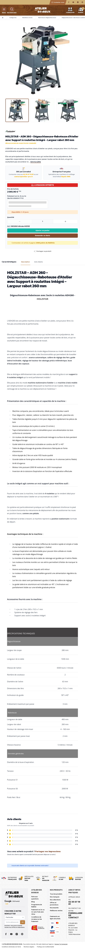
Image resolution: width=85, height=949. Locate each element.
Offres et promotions (54, 903)
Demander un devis (42, 235)
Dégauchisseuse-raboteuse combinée (20, 143)
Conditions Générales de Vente (11, 947)
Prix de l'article (12, 189)
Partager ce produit (42, 251)
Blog (33, 902)
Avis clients (38, 262)
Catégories (12, 17)
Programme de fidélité (36, 905)
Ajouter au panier (43, 230)
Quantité (10, 217)
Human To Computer (61, 944)
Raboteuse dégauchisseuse (47, 17)
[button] (42, 251)
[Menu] (4, 9)
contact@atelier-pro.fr (23, 176)
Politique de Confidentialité (45, 947)
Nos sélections (55, 900)
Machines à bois (27, 17)
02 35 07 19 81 (28, 174)
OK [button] (23, 922)
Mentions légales (29, 947)
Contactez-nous (57, 2)
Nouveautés (54, 908)
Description (25, 262)
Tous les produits (56, 894)
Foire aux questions (35, 897)
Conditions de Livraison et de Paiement (36, 919)
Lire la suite (35, 161)
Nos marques (54, 897)
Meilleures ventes (56, 910)
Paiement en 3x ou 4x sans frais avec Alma (37, 912)
